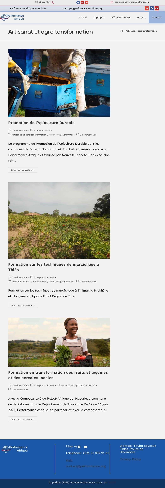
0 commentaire (88, 134)
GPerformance (19, 130)
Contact (157, 17)
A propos (99, 17)
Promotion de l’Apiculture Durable (41, 122)
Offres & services (121, 17)
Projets (141, 17)
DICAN (112, 482)
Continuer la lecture (24, 169)
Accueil (83, 17)
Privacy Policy (130, 459)
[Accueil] (122, 31)
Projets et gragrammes (61, 134)
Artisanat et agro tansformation (141, 31)
